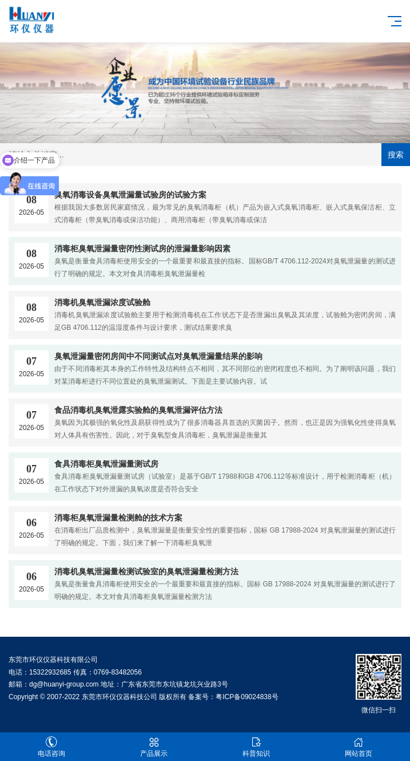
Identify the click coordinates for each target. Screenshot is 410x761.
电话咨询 (51, 747)
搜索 (396, 154)
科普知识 (256, 747)
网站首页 (359, 747)
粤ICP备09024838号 (247, 697)
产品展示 (153, 747)
